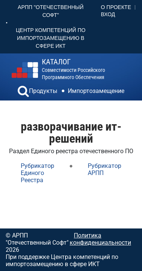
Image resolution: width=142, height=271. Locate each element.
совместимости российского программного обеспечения (73, 69)
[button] (23, 92)
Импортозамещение (96, 90)
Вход (108, 14)
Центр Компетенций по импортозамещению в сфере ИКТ (51, 38)
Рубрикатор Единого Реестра (37, 173)
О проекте (116, 7)
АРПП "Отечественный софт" (51, 11)
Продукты (43, 90)
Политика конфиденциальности (100, 239)
